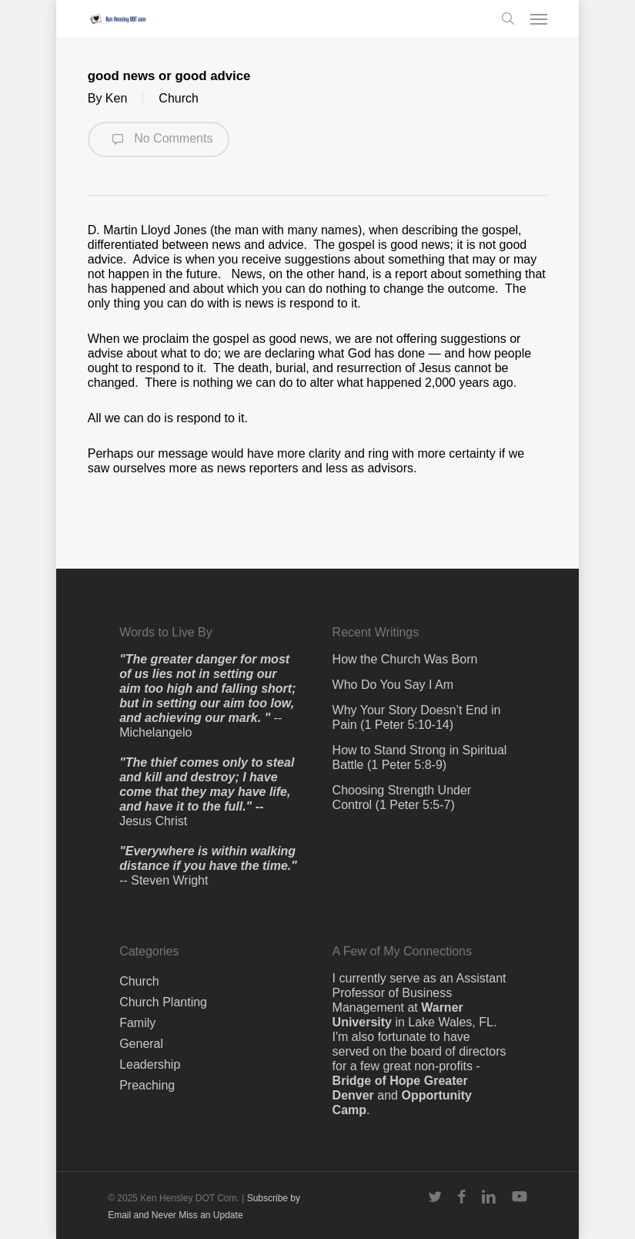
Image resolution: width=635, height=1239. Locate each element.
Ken (116, 98)
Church (179, 98)
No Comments (159, 139)
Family (137, 1022)
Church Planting (163, 1002)
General (141, 1043)
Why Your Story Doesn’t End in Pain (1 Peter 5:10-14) (417, 717)
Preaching (147, 1085)
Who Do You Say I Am (393, 684)
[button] (538, 18)
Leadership (149, 1064)
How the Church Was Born (405, 659)
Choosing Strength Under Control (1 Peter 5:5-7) (402, 797)
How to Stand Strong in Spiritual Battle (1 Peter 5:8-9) (420, 757)
